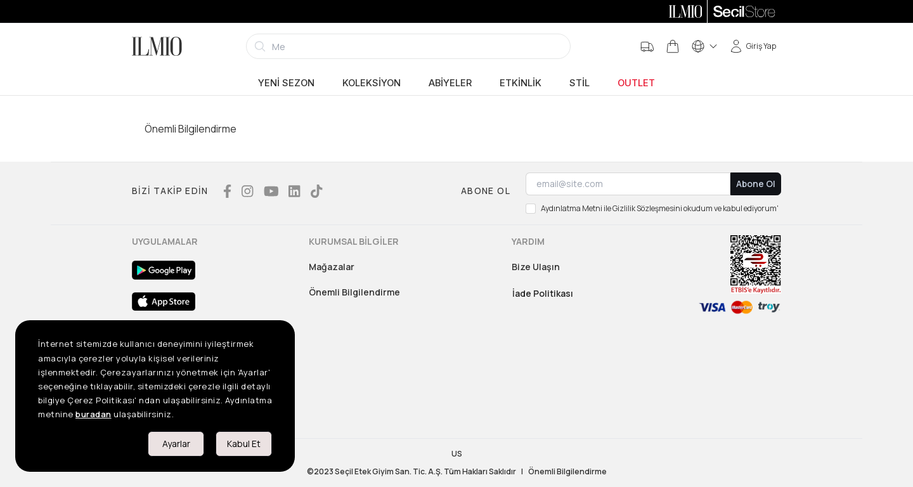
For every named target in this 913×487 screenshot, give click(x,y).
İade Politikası (542, 293)
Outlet (636, 83)
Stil (579, 83)
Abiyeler (450, 83)
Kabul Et (244, 444)
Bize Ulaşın (536, 267)
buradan (93, 414)
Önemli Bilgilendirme (354, 292)
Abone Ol (755, 184)
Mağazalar (331, 267)
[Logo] (157, 46)
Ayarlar (176, 444)
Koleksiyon (371, 83)
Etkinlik (520, 83)
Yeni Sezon (286, 83)
